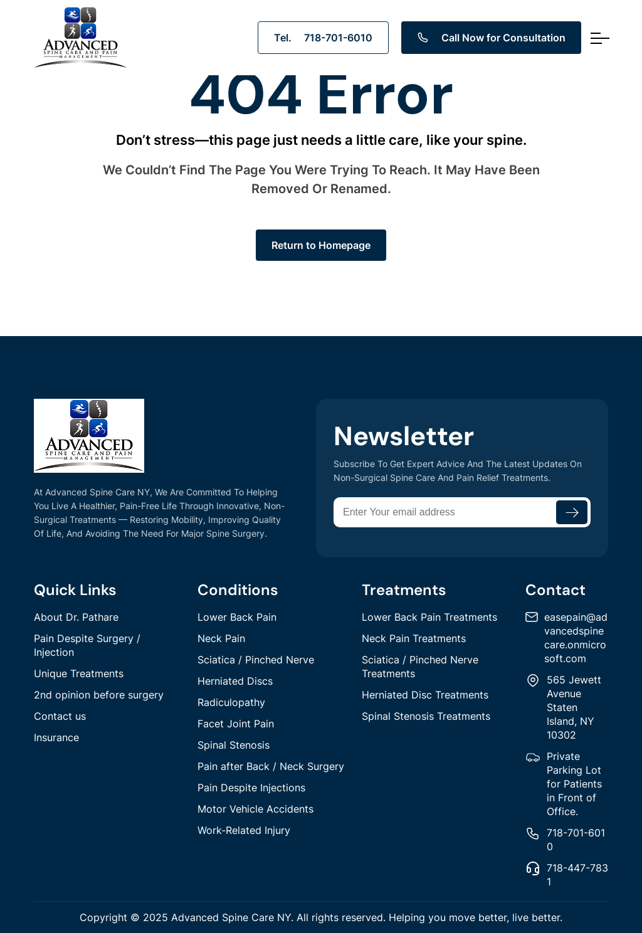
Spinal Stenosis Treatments (426, 716)
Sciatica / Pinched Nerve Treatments (420, 666)
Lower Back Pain (236, 617)
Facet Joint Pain (235, 723)
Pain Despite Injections (251, 787)
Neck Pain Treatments (414, 638)
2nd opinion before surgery (99, 694)
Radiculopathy (231, 702)
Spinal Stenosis (233, 745)
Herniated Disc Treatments (425, 694)
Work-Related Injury (243, 830)
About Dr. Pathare (76, 617)
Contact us (60, 716)
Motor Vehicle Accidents (255, 809)
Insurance (56, 737)
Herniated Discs (235, 681)
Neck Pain (221, 638)
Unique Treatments (79, 673)
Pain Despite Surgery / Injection (87, 645)
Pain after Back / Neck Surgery (270, 766)
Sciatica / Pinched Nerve (255, 659)
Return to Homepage (321, 245)
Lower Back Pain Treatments (429, 617)
